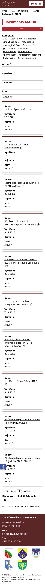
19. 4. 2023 (9, 430)
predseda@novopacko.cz (15, 533)
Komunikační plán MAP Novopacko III (16, 146)
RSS (31, 28)
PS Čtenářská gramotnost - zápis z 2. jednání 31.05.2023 (22, 459)
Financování (9, 51)
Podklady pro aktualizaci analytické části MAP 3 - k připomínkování (18, 343)
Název (5, 64)
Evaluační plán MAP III (17, 109)
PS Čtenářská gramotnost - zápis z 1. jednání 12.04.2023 (22, 421)
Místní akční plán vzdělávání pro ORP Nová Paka (21, 184)
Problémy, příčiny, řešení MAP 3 (20, 383)
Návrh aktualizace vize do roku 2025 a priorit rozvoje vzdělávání (21, 262)
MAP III (36, 10)
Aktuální (8, 129)
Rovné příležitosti (27, 58)
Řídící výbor (9, 58)
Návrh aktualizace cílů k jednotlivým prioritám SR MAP (21, 223)
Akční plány (16, 38)
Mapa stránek (18, 577)
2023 (6, 38)
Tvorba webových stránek (22, 579)
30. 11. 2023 (9, 193)
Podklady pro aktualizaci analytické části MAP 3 (18, 303)
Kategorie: (8, 35)
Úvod (4, 10)
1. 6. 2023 (9, 117)
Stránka (11, 491)
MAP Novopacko (20, 10)
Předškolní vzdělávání (29, 54)
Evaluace (22, 48)
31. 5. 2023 (9, 232)
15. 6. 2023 (9, 312)
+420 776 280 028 (11, 541)
